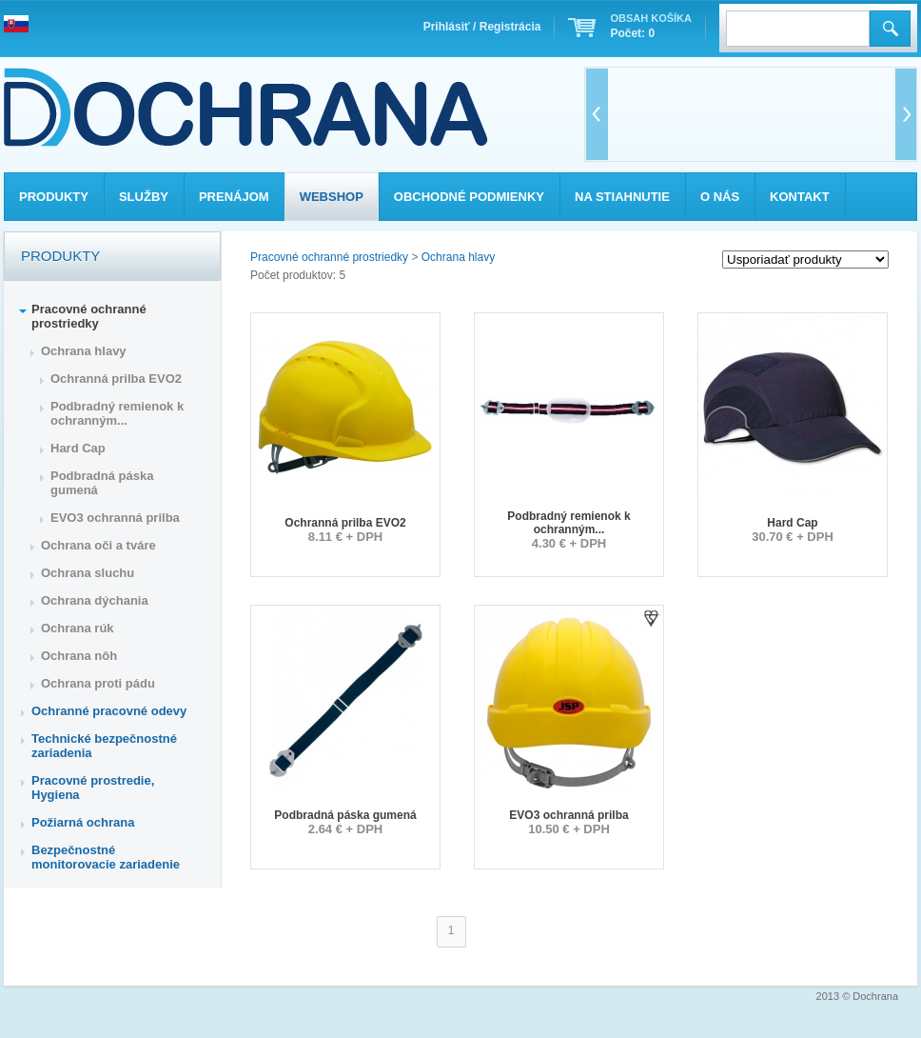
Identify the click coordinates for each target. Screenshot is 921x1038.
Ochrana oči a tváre (98, 545)
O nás (719, 197)
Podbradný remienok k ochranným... (568, 522)
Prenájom (234, 197)
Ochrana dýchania (94, 600)
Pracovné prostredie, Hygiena (92, 787)
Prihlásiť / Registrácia (482, 26)
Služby (143, 197)
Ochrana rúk (77, 628)
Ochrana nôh (79, 656)
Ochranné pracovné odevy (108, 711)
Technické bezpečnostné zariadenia (104, 745)
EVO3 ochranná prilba (568, 815)
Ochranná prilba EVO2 (344, 522)
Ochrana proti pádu (98, 683)
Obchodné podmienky (469, 197)
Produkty (53, 197)
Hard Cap (792, 522)
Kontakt (800, 197)
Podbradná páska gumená (345, 815)
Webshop (331, 197)
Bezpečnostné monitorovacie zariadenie (105, 857)
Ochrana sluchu (87, 573)
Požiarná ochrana (82, 822)
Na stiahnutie (622, 197)
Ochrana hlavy (458, 257)
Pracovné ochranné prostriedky (329, 257)
